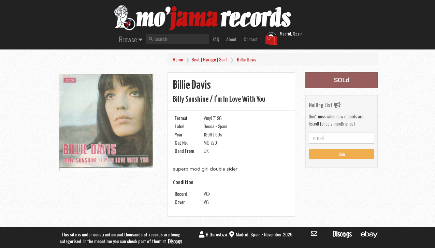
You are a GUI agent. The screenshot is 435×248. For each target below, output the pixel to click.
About (231, 39)
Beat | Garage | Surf (209, 59)
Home (178, 59)
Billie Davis (246, 59)
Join (341, 154)
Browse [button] (131, 39)
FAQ (216, 39)
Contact (251, 39)
